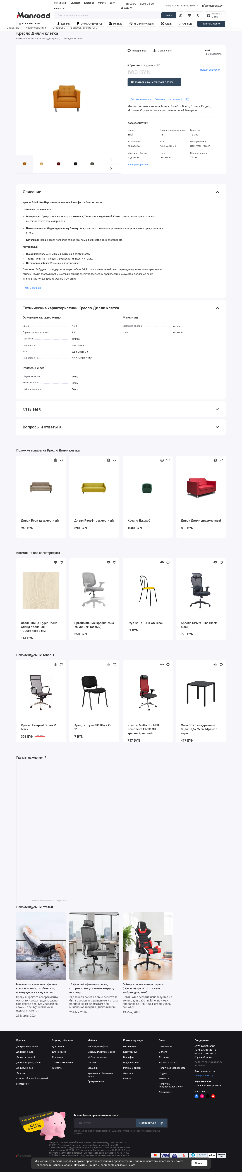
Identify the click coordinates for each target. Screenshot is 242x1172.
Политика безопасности (172, 1068)
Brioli (207, 50)
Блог (112, 3)
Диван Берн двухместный (40, 520)
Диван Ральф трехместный (94, 520)
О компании (60, 3)
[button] (111, 168)
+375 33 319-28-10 (205, 1049)
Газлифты (128, 1057)
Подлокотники (131, 1062)
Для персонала (24, 1051)
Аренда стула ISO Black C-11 (92, 727)
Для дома (57, 1057)
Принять (199, 1163)
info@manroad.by (212, 5)
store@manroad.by (204, 1075)
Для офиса (58, 1046)
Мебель (115, 23)
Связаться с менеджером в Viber (152, 82)
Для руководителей (27, 1046)
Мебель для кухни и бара (101, 1051)
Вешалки (93, 1068)
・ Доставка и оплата (139, 99)
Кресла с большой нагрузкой (32, 1078)
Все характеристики (138, 164)
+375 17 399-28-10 (205, 1053)
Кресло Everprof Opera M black (38, 727)
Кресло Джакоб (139, 520)
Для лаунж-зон (24, 1068)
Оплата (102, 3)
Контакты (59, 8)
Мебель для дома (97, 1057)
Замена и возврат (168, 1062)
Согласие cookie (62, 1165)
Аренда (185, 23)
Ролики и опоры (132, 1068)
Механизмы (129, 1046)
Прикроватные (96, 1081)
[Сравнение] (189, 15)
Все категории (29, 23)
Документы (165, 1092)
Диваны (92, 1062)
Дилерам (75, 3)
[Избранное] (198, 15)
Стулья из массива (62, 1062)
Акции (166, 23)
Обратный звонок (204, 1057)
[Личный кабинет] (180, 15)
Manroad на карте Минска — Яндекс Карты (50, 901)
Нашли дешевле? (210, 69)
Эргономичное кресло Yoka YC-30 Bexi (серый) (94, 625)
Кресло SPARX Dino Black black (199, 625)
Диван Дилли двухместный (201, 520)
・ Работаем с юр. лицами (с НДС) (170, 99)
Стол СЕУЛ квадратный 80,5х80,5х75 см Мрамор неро (199, 729)
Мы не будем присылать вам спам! (96, 1115)
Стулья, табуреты (89, 23)
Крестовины (130, 1051)
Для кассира (59, 1051)
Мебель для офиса (98, 1046)
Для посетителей (25, 1057)
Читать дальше (32, 287)
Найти (169, 15)
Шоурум (163, 1073)
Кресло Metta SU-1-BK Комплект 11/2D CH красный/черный (143, 729)
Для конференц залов (28, 1062)
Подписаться (151, 1123)
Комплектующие (141, 23)
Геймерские (23, 1083)
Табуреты (57, 1068)
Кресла (63, 23)
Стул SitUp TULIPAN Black (145, 623)
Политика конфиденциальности (171, 1085)
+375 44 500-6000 (181, 5)
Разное (127, 1078)
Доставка (89, 3)
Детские (20, 1073)
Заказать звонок (211, 24)
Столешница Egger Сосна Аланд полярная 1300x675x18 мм (39, 627)
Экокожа (128, 1073)
